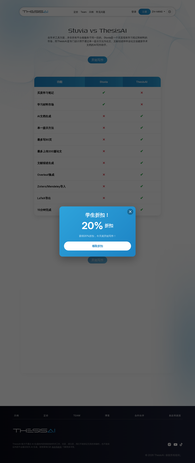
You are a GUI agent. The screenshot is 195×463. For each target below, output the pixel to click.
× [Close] (130, 212)
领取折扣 (97, 246)
